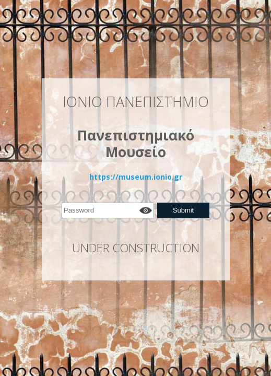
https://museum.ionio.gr (135, 177)
